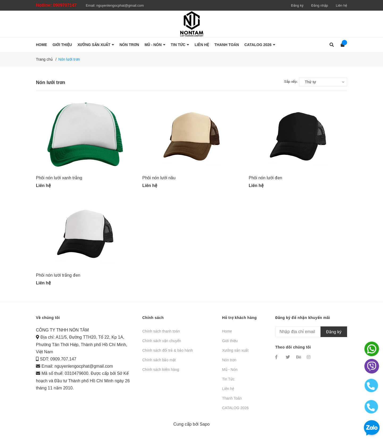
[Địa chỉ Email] (311, 334)
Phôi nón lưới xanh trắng (59, 179)
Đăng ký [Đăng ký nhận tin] (334, 334)
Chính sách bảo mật (159, 363)
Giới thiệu (230, 344)
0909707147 (65, 5)
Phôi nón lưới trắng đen (58, 278)
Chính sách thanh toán (161, 334)
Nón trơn (229, 363)
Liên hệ (341, 5)
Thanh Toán (232, 401)
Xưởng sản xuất (235, 353)
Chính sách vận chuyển (161, 344)
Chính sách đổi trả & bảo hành (167, 353)
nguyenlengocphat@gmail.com (120, 5)
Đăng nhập (319, 5)
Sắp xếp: (291, 82)
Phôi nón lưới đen (265, 179)
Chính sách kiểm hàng (160, 372)
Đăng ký (297, 5)
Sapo (205, 427)
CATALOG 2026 (235, 411)
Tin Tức (228, 382)
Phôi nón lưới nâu (159, 179)
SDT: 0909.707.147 (58, 362)
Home (227, 334)
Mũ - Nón (230, 372)
